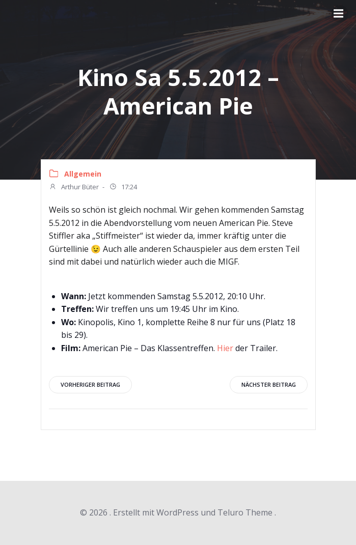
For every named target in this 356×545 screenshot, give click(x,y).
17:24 (123, 187)
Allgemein (82, 174)
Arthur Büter (74, 187)
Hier (225, 348)
